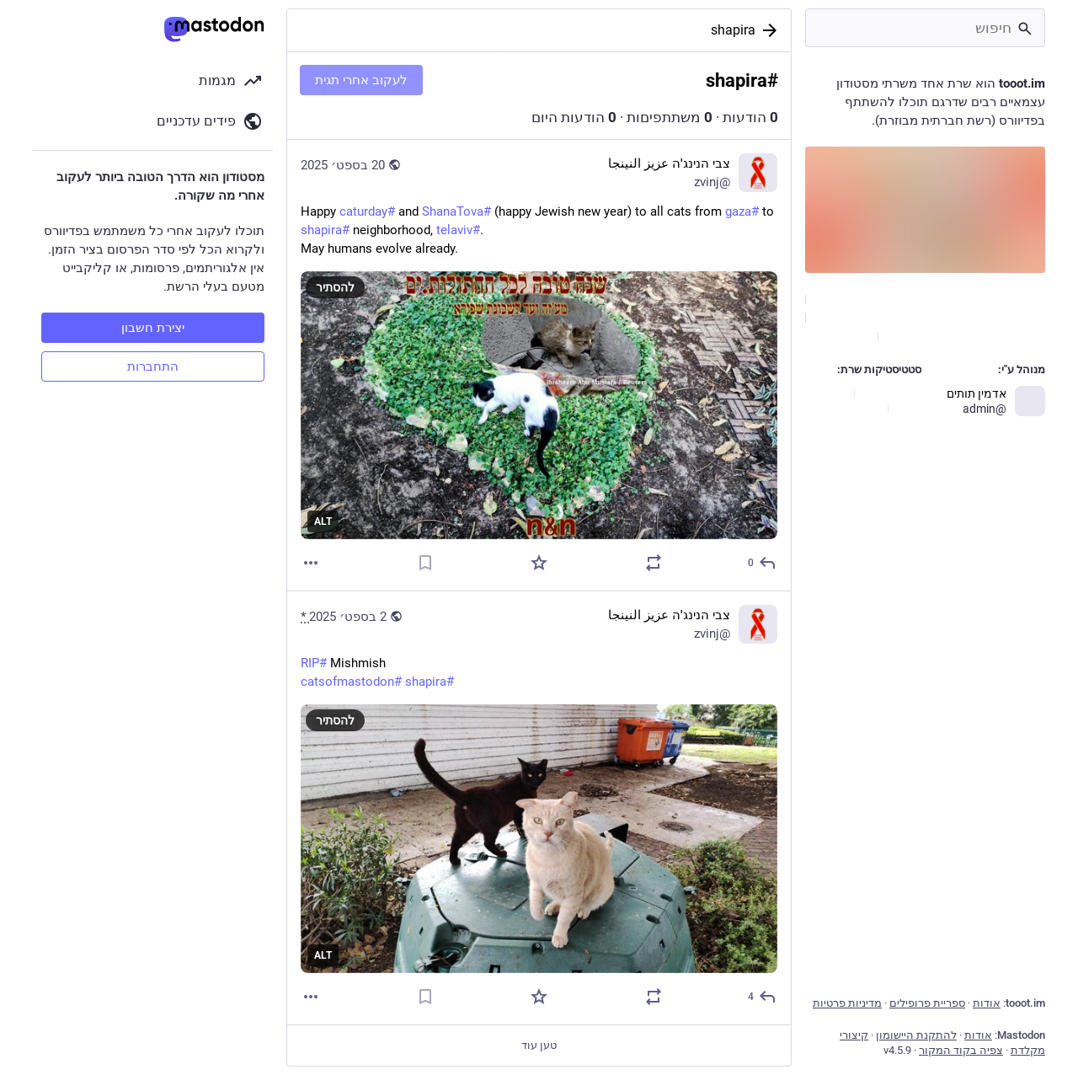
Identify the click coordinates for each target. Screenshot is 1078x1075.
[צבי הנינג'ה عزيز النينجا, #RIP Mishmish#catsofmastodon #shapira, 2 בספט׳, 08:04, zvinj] (539, 807)
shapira (733, 30)
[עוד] (311, 563)
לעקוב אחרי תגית (361, 80)
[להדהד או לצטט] (653, 563)
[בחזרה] (773, 30)
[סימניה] (425, 563)
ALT (323, 521)
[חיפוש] (925, 27)
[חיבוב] (539, 563)
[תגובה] (760, 563)
